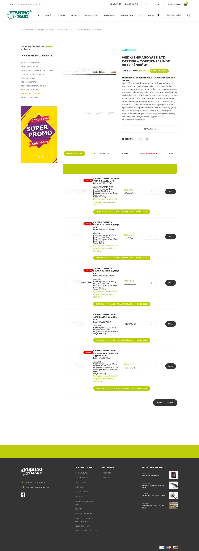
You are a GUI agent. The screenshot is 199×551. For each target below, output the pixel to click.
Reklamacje (80, 482)
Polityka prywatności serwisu (84, 497)
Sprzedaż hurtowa (83, 521)
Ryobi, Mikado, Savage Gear (154, 490)
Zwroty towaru (81, 487)
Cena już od (145, 70)
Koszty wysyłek (81, 477)
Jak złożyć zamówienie (84, 508)
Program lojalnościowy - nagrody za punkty (86, 515)
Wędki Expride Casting (30, 66)
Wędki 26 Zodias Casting (31, 63)
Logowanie (106, 468)
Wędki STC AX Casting (30, 82)
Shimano (124, 153)
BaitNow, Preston (149, 470)
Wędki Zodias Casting (30, 97)
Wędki (52, 30)
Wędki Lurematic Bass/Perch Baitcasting (38, 70)
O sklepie (79, 504)
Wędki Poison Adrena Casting (33, 74)
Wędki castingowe (67, 30)
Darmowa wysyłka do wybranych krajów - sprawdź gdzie (121, 212)
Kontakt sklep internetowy (81, 527)
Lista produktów (75, 153)
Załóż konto (107, 473)
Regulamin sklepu (82, 473)
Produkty (42, 30)
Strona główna (27, 30)
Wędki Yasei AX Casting (30, 90)
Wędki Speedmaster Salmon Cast (35, 86)
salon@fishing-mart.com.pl (29, 4)
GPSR (169, 153)
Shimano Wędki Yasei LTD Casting (93, 30)
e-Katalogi (79, 491)
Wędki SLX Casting (28, 78)
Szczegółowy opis (102, 153)
